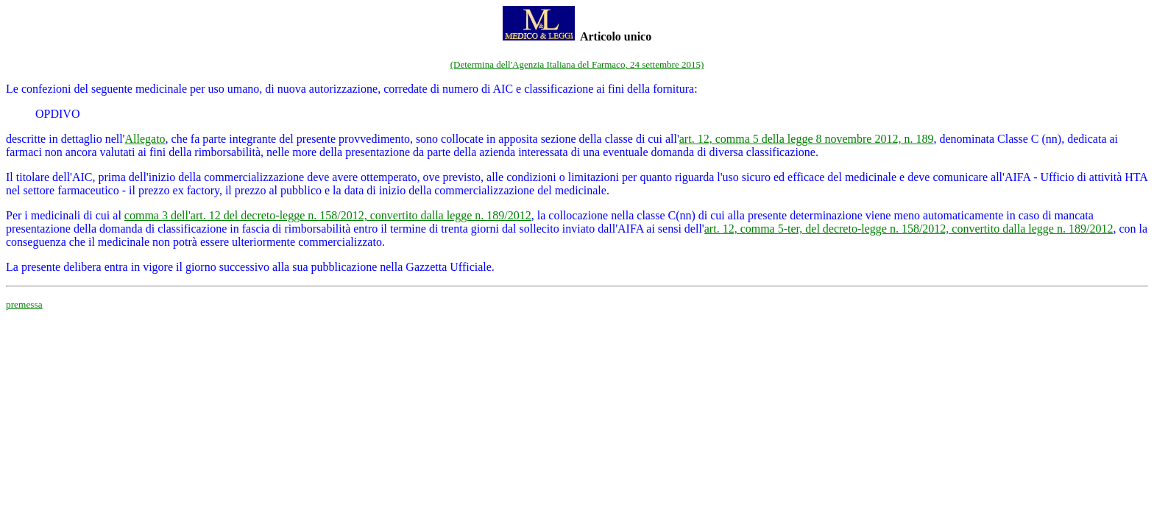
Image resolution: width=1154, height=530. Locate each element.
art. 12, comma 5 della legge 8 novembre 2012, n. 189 (806, 138)
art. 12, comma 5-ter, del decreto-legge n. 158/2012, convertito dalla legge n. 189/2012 (909, 228)
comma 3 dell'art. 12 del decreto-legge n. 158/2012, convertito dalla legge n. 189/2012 (327, 215)
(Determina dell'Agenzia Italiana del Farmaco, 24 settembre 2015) (577, 64)
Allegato (145, 138)
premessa (24, 304)
